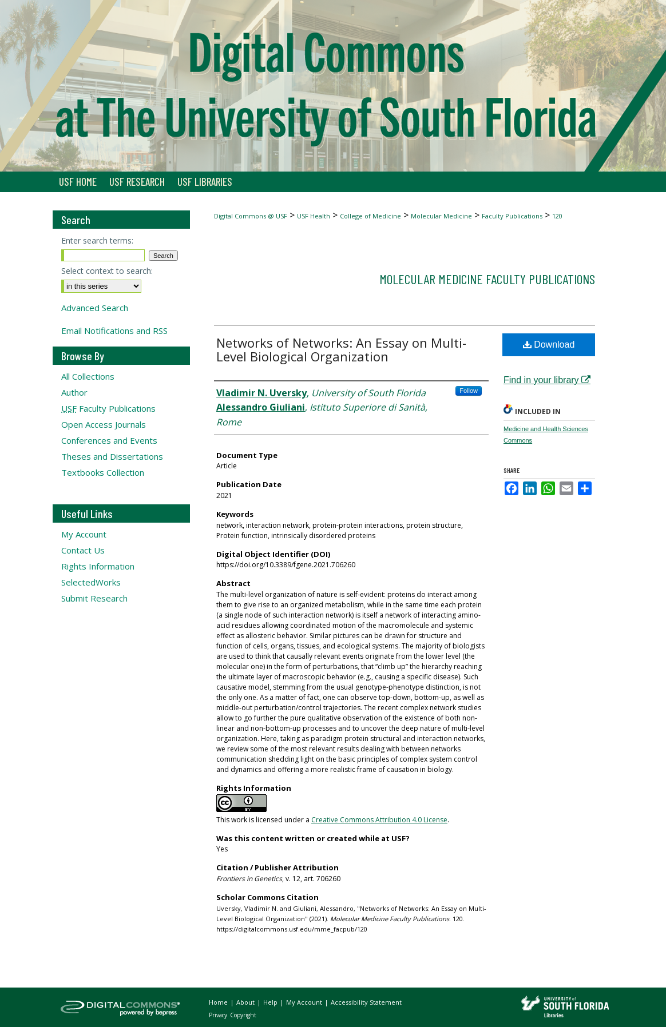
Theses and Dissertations (112, 456)
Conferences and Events (109, 440)
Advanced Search (94, 307)
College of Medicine (370, 216)
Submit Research (94, 598)
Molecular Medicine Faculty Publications (487, 278)
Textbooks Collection (102, 472)
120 (557, 216)
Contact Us (83, 550)
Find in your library (547, 380)
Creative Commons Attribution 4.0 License (379, 820)
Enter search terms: (97, 240)
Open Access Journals (103, 424)
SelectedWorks (91, 582)
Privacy (219, 1015)
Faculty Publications (512, 216)
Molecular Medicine (441, 216)
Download (549, 344)
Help (271, 1002)
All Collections (87, 376)
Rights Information (97, 566)
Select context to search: (107, 270)
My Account (83, 534)
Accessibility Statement (366, 1002)
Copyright (243, 1015)
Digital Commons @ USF (250, 216)
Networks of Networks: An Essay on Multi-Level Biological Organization (341, 349)
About (246, 1002)
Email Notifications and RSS (114, 330)
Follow (468, 390)
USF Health (313, 216)
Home (219, 1002)
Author (74, 392)
